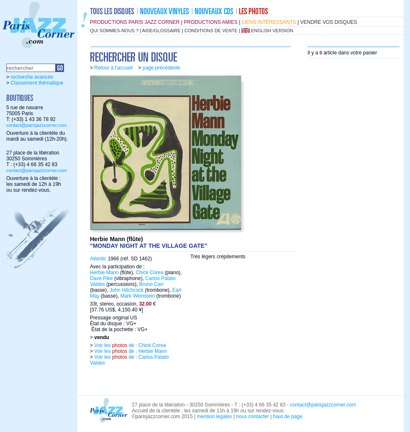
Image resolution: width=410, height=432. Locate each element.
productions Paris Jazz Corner (134, 22)
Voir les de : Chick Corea (129, 345)
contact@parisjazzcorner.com (36, 125)
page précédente (161, 68)
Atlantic (98, 259)
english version (272, 30)
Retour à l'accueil (113, 68)
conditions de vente (211, 30)
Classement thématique (36, 83)
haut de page (287, 416)
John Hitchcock (127, 290)
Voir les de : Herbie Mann (130, 351)
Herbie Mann (104, 272)
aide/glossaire (161, 30)
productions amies (211, 22)
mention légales (214, 416)
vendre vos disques (328, 22)
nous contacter (252, 416)
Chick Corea (149, 272)
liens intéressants (269, 22)
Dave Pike (101, 278)
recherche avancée (31, 77)
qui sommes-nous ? (114, 30)
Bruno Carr (151, 284)
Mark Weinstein (137, 296)
